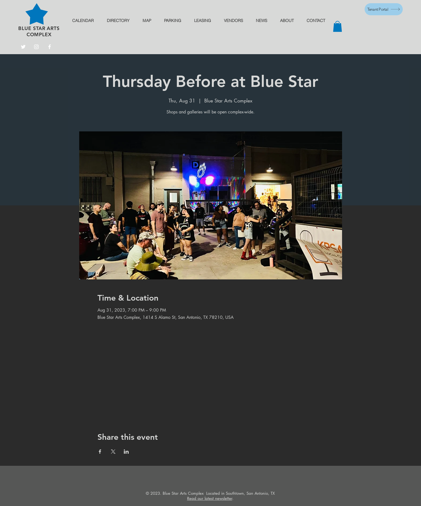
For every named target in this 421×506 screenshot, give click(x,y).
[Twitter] (23, 47)
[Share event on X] (113, 451)
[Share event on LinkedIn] (126, 451)
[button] (337, 26)
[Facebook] (49, 47)
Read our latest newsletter (209, 498)
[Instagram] (36, 47)
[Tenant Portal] (384, 9)
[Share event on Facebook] (100, 451)
